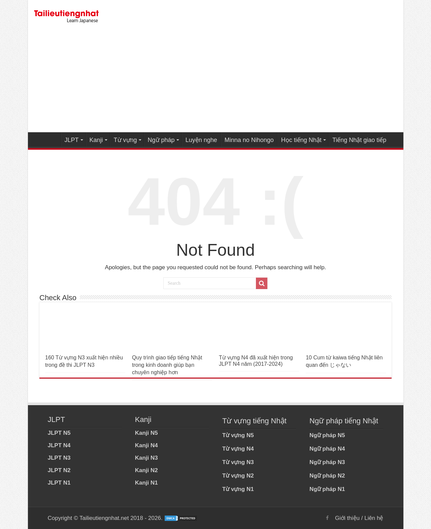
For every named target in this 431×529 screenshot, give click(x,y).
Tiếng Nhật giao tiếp (359, 140)
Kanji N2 (146, 470)
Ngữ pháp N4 (327, 449)
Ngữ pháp (161, 140)
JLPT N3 (59, 458)
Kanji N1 (146, 483)
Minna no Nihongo (249, 140)
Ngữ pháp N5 (327, 435)
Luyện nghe (201, 140)
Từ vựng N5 (238, 435)
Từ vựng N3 (238, 462)
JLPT (72, 140)
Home (52, 139)
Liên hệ (373, 518)
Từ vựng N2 (238, 475)
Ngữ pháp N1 (327, 489)
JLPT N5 (59, 433)
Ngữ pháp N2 (327, 475)
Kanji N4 (146, 445)
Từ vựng (125, 140)
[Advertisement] (215, 80)
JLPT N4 (59, 445)
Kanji (96, 140)
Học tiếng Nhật (301, 140)
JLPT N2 (59, 470)
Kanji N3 (146, 458)
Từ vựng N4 (238, 449)
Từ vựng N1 (238, 489)
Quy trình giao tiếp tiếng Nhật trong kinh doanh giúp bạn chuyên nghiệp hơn (167, 365)
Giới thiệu (347, 518)
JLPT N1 (59, 483)
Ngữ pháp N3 (327, 462)
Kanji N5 (146, 433)
